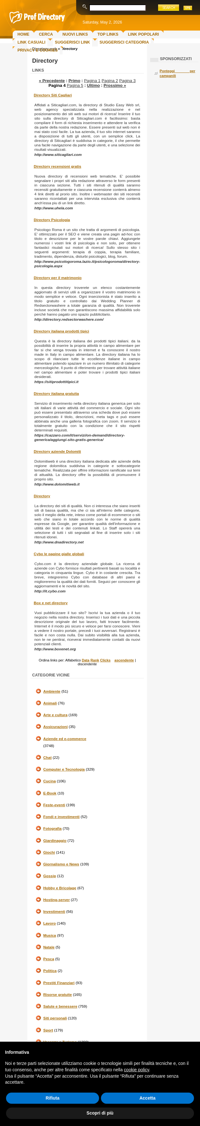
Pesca (48, 959)
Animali (50, 703)
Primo (74, 80)
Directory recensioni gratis (57, 166)
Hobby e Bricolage (59, 888)
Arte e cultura (55, 715)
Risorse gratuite (57, 994)
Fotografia (52, 828)
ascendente (124, 660)
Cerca (46, 34)
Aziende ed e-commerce (64, 739)
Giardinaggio (54, 840)
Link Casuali (31, 42)
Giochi (49, 852)
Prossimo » (114, 85)
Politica (50, 971)
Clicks (105, 660)
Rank (94, 660)
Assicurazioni (55, 726)
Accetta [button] (147, 1098)
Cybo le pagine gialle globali (59, 554)
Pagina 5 (75, 85)
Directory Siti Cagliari (53, 95)
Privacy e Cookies (37, 50)
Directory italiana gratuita (56, 393)
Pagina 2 (110, 80)
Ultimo (93, 85)
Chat (47, 757)
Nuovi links (75, 34)
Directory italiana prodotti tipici (61, 331)
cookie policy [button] (136, 1069)
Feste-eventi (54, 805)
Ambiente (51, 691)
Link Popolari (143, 34)
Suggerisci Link (72, 42)
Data (86, 660)
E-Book (49, 793)
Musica (49, 935)
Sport (48, 1030)
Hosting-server (56, 900)
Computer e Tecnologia (64, 769)
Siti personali (55, 1018)
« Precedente (52, 80)
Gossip (49, 876)
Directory (42, 496)
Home (23, 34)
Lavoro (49, 923)
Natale (49, 947)
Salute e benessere (60, 1006)
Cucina (49, 781)
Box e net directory (51, 603)
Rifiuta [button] (53, 1098)
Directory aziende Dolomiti (57, 451)
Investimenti (54, 911)
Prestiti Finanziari (59, 983)
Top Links (107, 34)
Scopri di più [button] (100, 1113)
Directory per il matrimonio (58, 278)
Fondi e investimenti (61, 817)
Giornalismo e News (61, 864)
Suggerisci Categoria (124, 42)
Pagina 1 (92, 80)
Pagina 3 (127, 80)
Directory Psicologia (52, 220)
